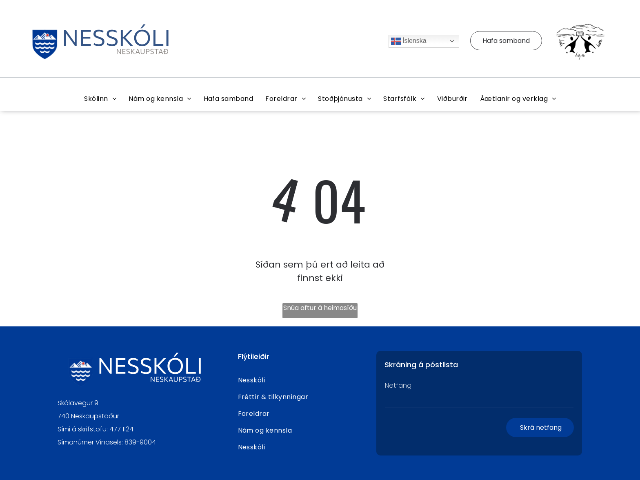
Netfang (398, 385)
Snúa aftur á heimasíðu (320, 308)
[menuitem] (100, 99)
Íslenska (409, 41)
